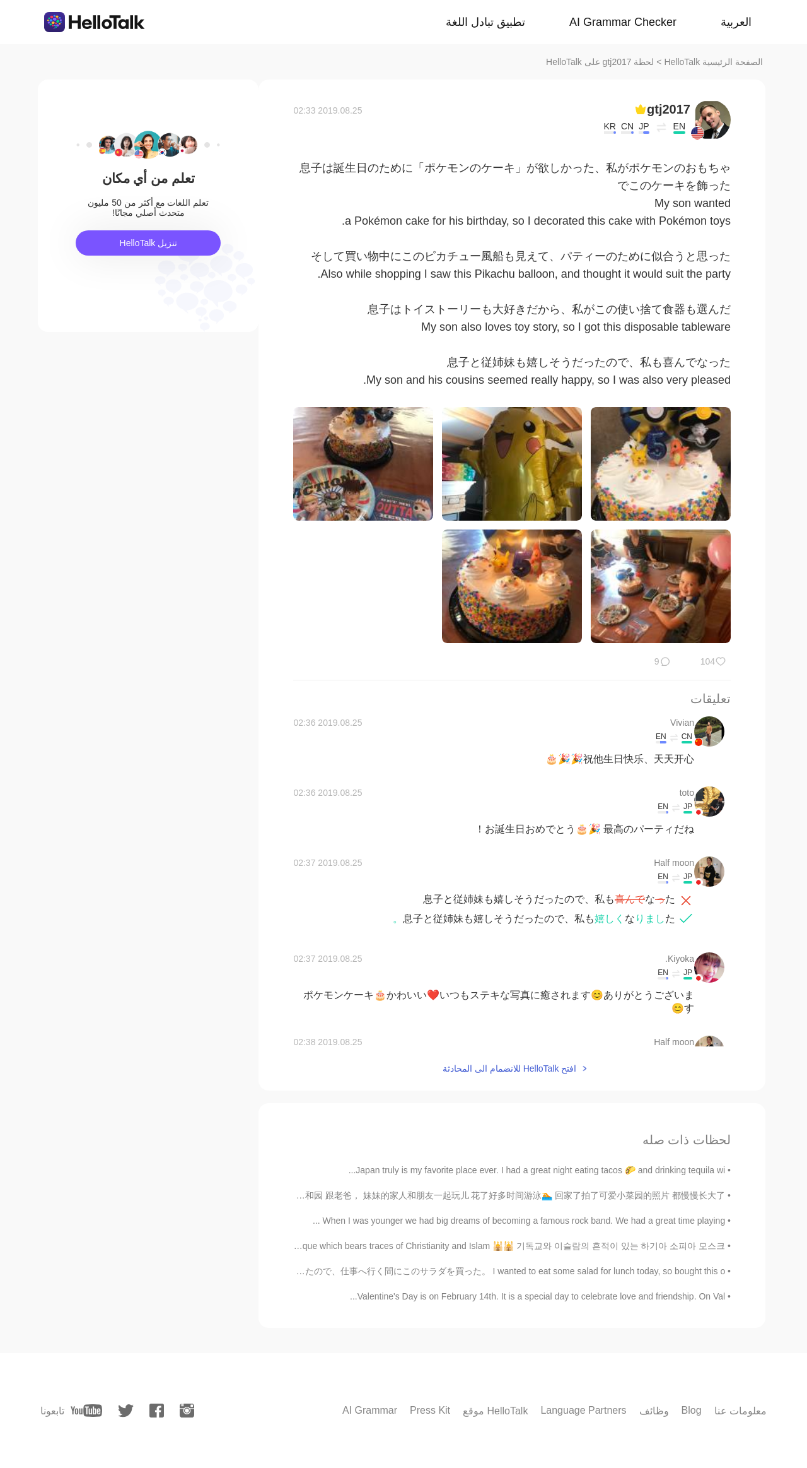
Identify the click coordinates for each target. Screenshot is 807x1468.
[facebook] (156, 1411)
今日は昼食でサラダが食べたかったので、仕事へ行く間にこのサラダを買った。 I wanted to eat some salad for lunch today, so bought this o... (445, 1271)
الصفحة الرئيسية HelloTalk (713, 62)
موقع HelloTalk (495, 1411)
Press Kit (430, 1410)
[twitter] (126, 1411)
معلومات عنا (740, 1411)
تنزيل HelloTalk (149, 243)
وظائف (654, 1411)
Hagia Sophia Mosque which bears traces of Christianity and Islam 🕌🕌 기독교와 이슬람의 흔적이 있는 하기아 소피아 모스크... (474, 1246)
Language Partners (583, 1410)
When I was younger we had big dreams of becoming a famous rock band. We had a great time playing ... (519, 1221)
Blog (692, 1410)
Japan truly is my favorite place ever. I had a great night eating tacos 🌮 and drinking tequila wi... (537, 1170)
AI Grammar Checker (622, 22)
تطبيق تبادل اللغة (485, 22)
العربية (736, 22)
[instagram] (187, 1411)
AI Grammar (369, 1410)
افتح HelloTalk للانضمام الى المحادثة (509, 1068)
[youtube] (86, 1410)
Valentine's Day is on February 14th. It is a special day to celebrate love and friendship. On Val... (537, 1296)
